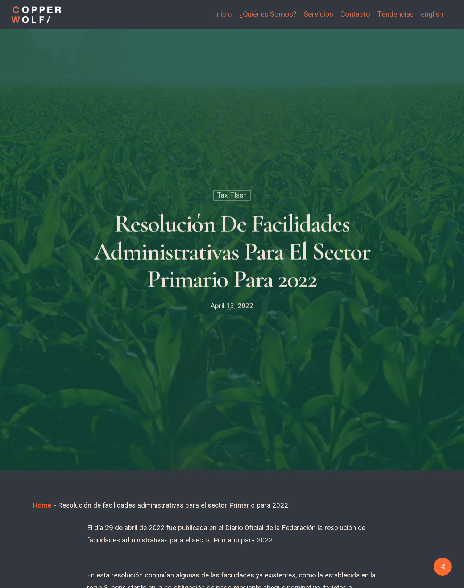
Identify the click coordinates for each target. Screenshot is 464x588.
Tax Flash (232, 197)
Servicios (318, 14)
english (432, 14)
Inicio (223, 14)
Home (42, 505)
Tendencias (395, 14)
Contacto (355, 14)
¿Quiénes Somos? (268, 14)
